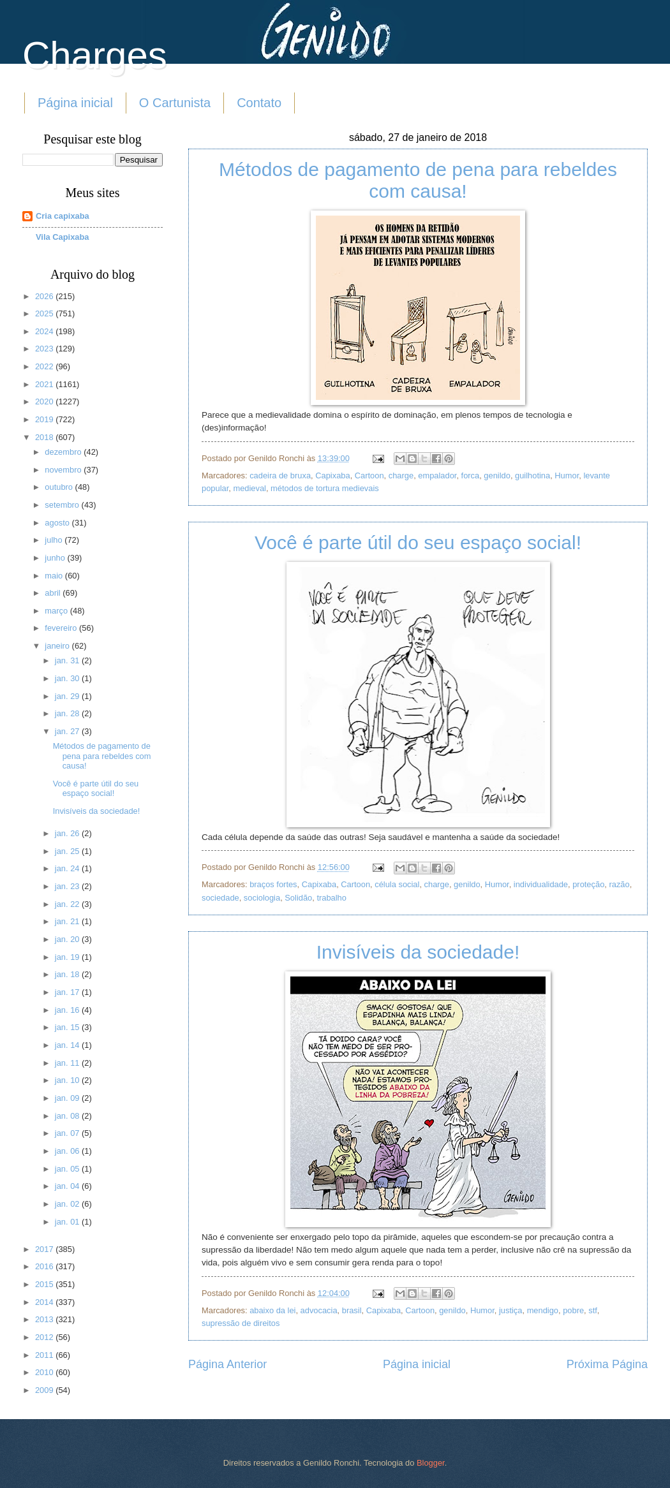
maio (54, 575)
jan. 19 (68, 957)
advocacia (319, 1310)
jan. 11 (68, 1063)
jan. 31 (68, 660)
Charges (94, 55)
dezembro (64, 452)
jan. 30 (68, 678)
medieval (249, 488)
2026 (45, 296)
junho (56, 558)
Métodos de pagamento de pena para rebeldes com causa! (418, 180)
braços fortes (273, 884)
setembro (63, 505)
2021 (45, 384)
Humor (567, 475)
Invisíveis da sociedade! (418, 951)
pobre (573, 1310)
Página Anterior (227, 1364)
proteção (588, 884)
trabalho (331, 897)
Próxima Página (607, 1364)
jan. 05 (68, 1169)
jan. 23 (68, 886)
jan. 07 (68, 1133)
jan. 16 (68, 1010)
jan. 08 (68, 1116)
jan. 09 (68, 1098)
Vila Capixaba (62, 237)
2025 (45, 313)
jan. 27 (68, 731)
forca (470, 475)
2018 (45, 437)
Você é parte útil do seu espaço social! (418, 542)
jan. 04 (68, 1186)
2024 (45, 331)
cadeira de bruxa (280, 475)
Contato (259, 103)
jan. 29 (68, 696)
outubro (60, 487)
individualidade (541, 884)
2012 (45, 1337)
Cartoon (369, 475)
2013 (45, 1319)
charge (401, 475)
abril (54, 593)
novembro (64, 470)
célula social (397, 884)
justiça (511, 1310)
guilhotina (532, 475)
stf (592, 1310)
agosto (58, 522)
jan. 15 (68, 1027)
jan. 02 (68, 1204)
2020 (45, 401)
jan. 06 (68, 1151)
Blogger (431, 1463)
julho (54, 540)
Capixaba (332, 475)
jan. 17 (68, 992)
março (57, 610)
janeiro (58, 646)
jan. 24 (68, 868)
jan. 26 (68, 833)
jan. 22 (68, 904)
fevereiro (62, 628)
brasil (352, 1310)
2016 (45, 1266)
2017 (45, 1249)
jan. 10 (68, 1080)
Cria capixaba (62, 216)
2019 (45, 419)
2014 (45, 1302)
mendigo (542, 1310)
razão (619, 884)
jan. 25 (68, 851)
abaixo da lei (272, 1310)
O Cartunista (175, 103)
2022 (45, 366)
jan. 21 (68, 921)
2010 (45, 1372)
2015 (45, 1284)
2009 (45, 1390)
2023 (45, 348)
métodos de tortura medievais (325, 488)
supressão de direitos (240, 1323)
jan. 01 (68, 1221)
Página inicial (75, 103)
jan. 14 (68, 1045)
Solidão (298, 897)
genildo (497, 475)
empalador (437, 475)
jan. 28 (68, 713)
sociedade (220, 897)
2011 (45, 1355)
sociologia (262, 897)
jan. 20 (68, 939)
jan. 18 (68, 974)
